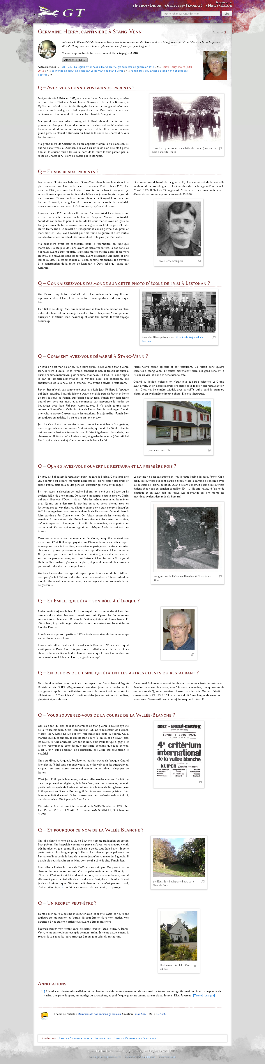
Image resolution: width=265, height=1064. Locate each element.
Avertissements (167, 1056)
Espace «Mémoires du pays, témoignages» (85, 1038)
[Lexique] (209, 995)
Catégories (49, 1038)
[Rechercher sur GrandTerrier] (190, 13)
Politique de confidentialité (105, 1056)
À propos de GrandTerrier (140, 1056)
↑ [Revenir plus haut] (44, 991)
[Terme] (198, 995)
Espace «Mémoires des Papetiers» (135, 1038)
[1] (62, 886)
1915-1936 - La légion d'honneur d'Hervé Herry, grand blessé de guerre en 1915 (107, 66)
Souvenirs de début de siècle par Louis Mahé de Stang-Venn (87, 70)
